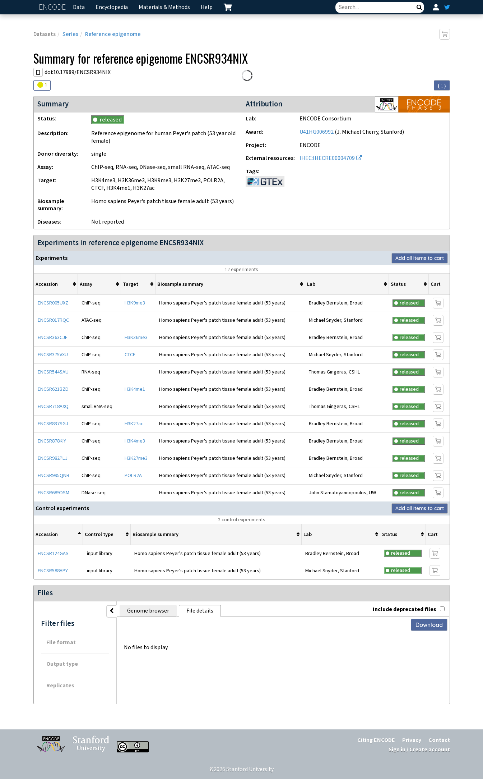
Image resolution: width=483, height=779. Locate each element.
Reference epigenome (113, 34)
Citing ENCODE (376, 740)
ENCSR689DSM (53, 492)
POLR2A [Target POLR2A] (133, 475)
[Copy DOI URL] (38, 72)
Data (79, 7)
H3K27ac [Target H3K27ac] (134, 423)
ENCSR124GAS (53, 553)
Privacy (411, 740)
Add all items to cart (419, 258)
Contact (439, 740)
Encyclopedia (112, 7)
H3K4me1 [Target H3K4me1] (135, 389)
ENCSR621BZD (53, 389)
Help (207, 7)
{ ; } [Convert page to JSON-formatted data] (442, 85)
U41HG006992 (316, 132)
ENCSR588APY (53, 570)
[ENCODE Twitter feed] (447, 7)
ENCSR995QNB (53, 475)
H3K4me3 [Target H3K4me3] (135, 440)
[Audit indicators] (42, 85)
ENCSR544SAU (53, 371)
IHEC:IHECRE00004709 (327, 158)
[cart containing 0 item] (227, 7)
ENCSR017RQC (53, 320)
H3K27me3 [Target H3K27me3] (136, 458)
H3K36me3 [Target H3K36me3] (136, 337)
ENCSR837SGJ (53, 423)
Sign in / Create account (419, 749)
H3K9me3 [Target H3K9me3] (135, 302)
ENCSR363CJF (53, 337)
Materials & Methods (164, 7)
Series (70, 34)
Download (429, 624)
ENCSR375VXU (53, 354)
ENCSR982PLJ (53, 458)
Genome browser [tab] (148, 611)
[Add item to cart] (444, 34)
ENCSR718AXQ (53, 406)
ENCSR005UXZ (53, 302)
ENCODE (53, 7)
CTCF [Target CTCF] (130, 354)
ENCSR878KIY (52, 440)
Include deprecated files (409, 609)
